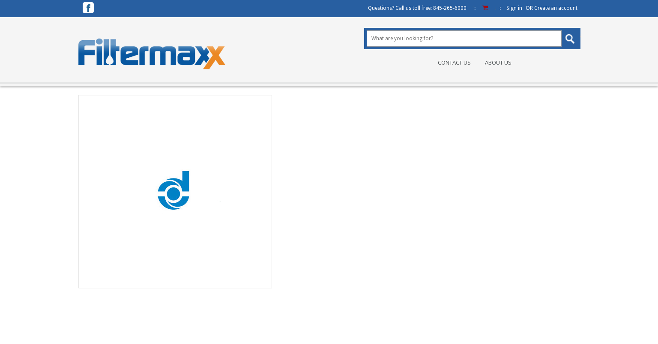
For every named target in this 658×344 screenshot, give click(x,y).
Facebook (88, 7)
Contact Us (454, 62)
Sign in (514, 8)
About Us (498, 62)
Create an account (555, 8)
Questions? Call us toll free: (417, 8)
